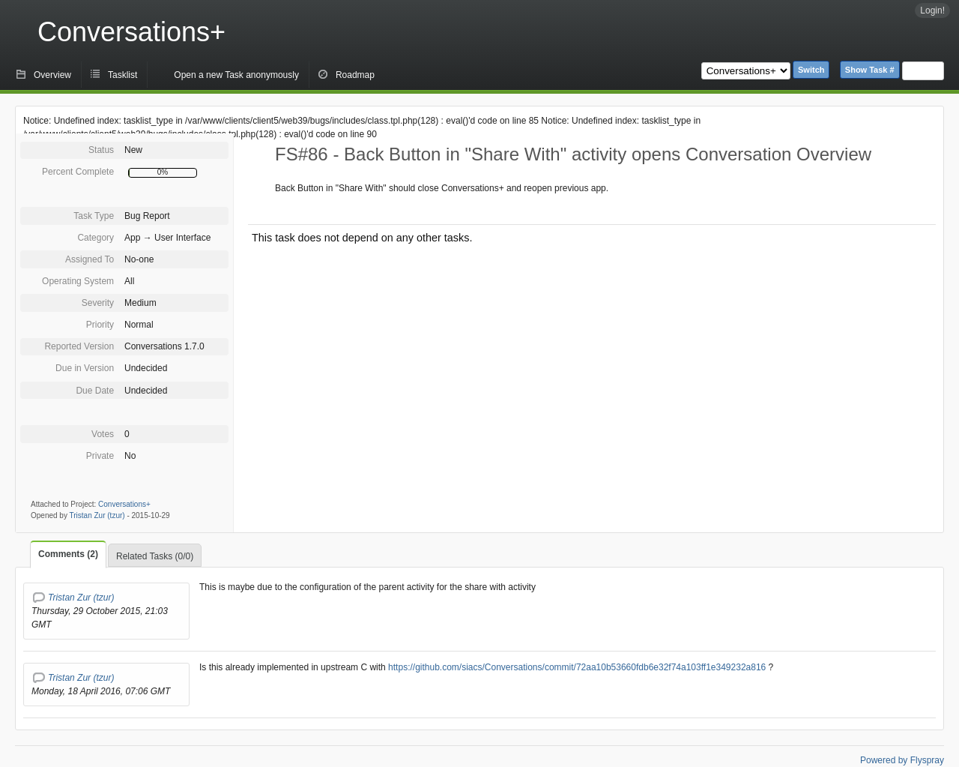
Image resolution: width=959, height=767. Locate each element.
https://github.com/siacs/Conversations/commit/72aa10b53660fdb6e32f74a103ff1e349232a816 (576, 667)
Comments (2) (68, 554)
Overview (52, 75)
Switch (811, 69)
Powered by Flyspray (902, 760)
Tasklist (122, 75)
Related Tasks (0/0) (154, 556)
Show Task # (870, 69)
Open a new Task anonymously (236, 75)
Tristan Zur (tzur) (97, 515)
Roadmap (355, 75)
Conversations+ (131, 31)
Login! (932, 10)
